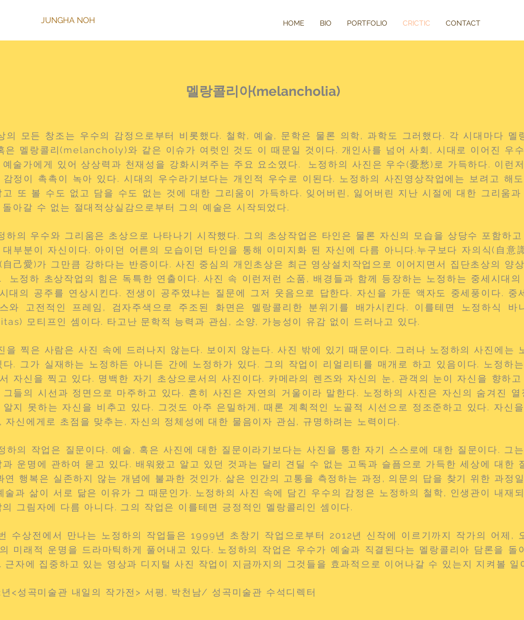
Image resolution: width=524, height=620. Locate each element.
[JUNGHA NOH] (74, 20)
